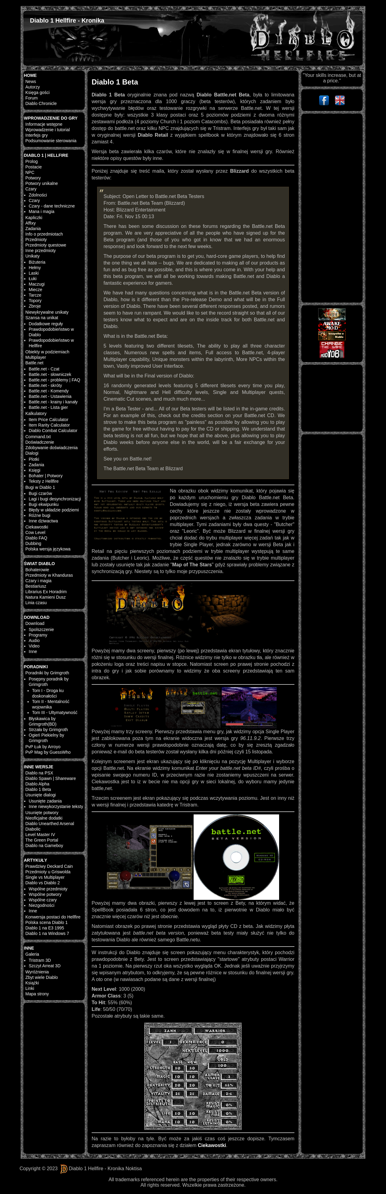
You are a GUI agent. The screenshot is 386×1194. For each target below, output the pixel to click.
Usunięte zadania (45, 801)
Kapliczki (33, 217)
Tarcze (35, 295)
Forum (31, 98)
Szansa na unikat (41, 317)
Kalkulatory (35, 413)
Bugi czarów (40, 493)
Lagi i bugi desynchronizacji (55, 498)
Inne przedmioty (40, 250)
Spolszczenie (41, 629)
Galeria (32, 954)
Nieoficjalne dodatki (43, 818)
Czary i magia (38, 580)
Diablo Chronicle (41, 103)
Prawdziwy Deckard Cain (49, 866)
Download (34, 623)
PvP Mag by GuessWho (48, 752)
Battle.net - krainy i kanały (53, 401)
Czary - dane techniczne (52, 206)
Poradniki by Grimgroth (47, 672)
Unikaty (32, 256)
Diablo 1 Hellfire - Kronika (67, 20)
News (30, 81)
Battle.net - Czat (44, 368)
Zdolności (38, 195)
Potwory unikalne (41, 183)
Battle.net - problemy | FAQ (54, 379)
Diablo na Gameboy (44, 845)
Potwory (33, 177)
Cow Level (35, 532)
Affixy (30, 223)
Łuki (33, 278)
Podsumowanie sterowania (50, 140)
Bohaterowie (37, 569)
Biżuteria (37, 262)
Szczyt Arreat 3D (44, 965)
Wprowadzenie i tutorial (47, 129)
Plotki (34, 459)
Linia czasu (36, 602)
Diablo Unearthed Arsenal (49, 823)
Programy (38, 635)
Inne (33, 651)
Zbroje (35, 306)
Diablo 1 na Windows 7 (47, 933)
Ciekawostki (36, 527)
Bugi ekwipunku (44, 504)
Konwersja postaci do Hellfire (53, 916)
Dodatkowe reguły (46, 323)
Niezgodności (41, 905)
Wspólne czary (43, 899)
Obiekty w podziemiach (47, 351)
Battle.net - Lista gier (48, 407)
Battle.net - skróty (45, 385)
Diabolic (33, 829)
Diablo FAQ (36, 538)
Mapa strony (37, 993)
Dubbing (33, 543)
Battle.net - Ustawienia (50, 396)
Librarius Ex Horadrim (46, 591)
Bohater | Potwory (46, 475)
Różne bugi (39, 515)
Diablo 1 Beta (38, 789)
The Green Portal (41, 840)
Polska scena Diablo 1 (46, 922)
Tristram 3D (40, 960)
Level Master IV (40, 834)
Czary (31, 188)
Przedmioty (36, 239)
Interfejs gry (36, 135)
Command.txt (38, 436)
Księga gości (37, 92)
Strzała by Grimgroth (48, 729)
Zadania (33, 228)
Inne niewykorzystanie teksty (56, 806)
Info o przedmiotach (44, 234)
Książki (32, 982)
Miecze (35, 289)
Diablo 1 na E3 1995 (44, 927)
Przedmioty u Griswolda (48, 871)
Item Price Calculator (48, 419)
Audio (34, 640)
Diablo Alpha (37, 783)
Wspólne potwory (45, 894)
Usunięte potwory (41, 812)
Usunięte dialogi (40, 794)
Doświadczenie (39, 442)
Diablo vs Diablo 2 (42, 882)
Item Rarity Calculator (49, 425)
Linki (29, 988)
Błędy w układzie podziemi (54, 509)
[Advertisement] (331, 208)
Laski (34, 273)
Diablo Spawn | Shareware (50, 778)
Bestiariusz (35, 586)
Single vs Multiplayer (44, 877)
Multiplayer (35, 357)
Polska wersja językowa (48, 548)
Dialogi (31, 453)
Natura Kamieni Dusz (45, 597)
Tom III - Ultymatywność (55, 712)
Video (34, 646)
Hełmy (35, 267)
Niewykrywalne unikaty (47, 312)
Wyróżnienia (37, 971)
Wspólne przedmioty (48, 888)
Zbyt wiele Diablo (41, 977)
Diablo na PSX (39, 772)
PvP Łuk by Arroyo (42, 746)
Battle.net (34, 362)
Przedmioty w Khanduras (49, 575)
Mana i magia (41, 211)
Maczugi (37, 284)
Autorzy (32, 87)
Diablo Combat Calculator (53, 430)
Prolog (31, 161)
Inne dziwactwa (43, 520)
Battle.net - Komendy (49, 390)
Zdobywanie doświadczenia (51, 447)
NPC (30, 172)
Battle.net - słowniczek (50, 374)
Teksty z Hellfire (44, 481)
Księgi (34, 470)
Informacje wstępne (43, 124)
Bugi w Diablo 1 (40, 487)
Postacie (33, 166)
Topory (35, 300)
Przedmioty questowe (45, 245)
